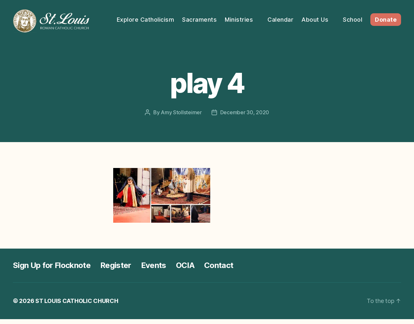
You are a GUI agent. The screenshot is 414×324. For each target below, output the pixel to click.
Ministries (278, 17)
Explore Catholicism (184, 17)
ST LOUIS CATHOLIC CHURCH (76, 305)
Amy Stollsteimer (181, 117)
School (391, 17)
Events (153, 270)
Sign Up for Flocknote (52, 270)
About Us (353, 17)
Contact (218, 270)
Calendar (319, 17)
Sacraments (238, 17)
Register (115, 270)
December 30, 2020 (244, 117)
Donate (386, 26)
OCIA (185, 270)
